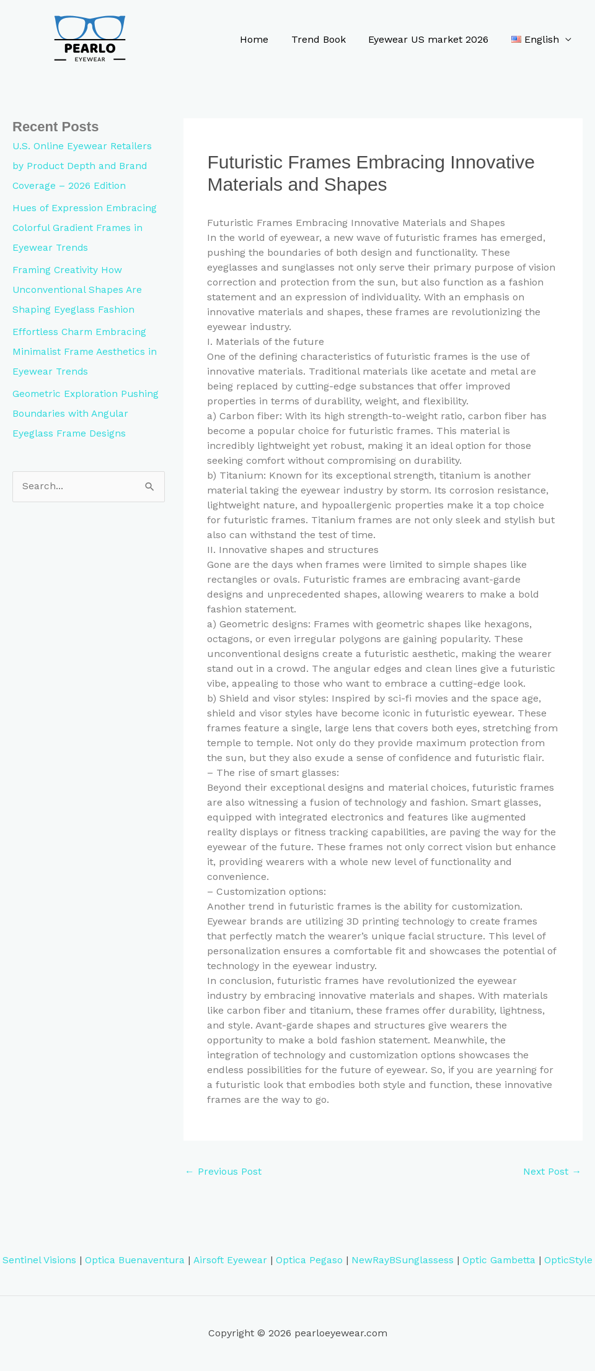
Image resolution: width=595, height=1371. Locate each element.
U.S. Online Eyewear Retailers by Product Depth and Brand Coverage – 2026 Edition (82, 165)
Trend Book (325, 39)
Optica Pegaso (308, 1260)
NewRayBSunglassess (402, 1260)
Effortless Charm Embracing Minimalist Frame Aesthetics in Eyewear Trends (86, 351)
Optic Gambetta (499, 1260)
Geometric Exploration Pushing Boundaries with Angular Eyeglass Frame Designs (86, 413)
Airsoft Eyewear (230, 1260)
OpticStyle (569, 1260)
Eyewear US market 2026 (432, 39)
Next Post (551, 1172)
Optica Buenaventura (134, 1260)
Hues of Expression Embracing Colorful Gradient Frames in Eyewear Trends (85, 227)
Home (264, 39)
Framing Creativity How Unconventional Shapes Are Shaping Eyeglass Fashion (77, 289)
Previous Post (223, 1172)
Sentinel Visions (38, 1260)
